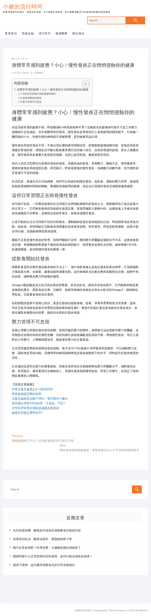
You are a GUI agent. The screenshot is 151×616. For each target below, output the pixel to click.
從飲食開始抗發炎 (32, 98)
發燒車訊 (11, 33)
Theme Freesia (117, 610)
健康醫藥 (61, 33)
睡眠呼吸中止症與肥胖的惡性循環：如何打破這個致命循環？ (53, 556)
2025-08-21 (20, 58)
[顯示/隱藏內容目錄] (84, 84)
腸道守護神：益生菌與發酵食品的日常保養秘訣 (44, 565)
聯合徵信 (78, 33)
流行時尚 (45, 33)
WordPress (142, 610)
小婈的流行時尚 (23, 6)
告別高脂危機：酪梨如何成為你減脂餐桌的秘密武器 (47, 530)
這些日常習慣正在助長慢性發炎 (39, 93)
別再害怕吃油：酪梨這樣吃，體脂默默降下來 (42, 539)
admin (25, 73)
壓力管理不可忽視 (32, 101)
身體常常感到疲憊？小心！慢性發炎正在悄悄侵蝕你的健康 (52, 89)
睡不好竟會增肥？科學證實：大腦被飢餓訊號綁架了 (47, 547)
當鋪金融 (28, 33)
